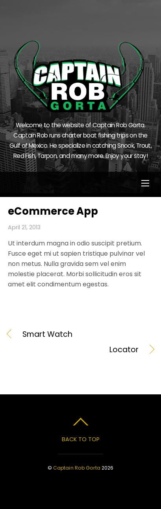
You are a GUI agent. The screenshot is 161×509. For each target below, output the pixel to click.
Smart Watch (47, 334)
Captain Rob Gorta (76, 467)
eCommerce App (53, 211)
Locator (73, 350)
